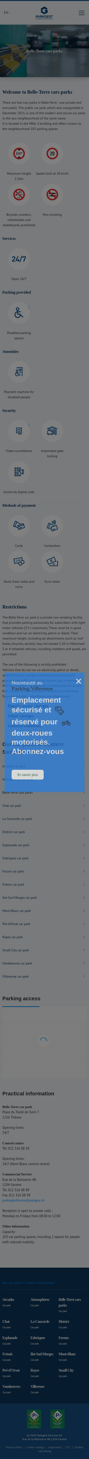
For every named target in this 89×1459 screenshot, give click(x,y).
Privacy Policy (14, 1447)
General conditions (25, 725)
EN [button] (6, 12)
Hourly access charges (28, 706)
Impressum (54, 1447)
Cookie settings (35, 1447)
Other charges (21, 716)
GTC (68, 1447)
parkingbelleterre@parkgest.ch (23, 1200)
